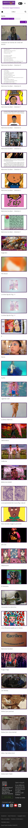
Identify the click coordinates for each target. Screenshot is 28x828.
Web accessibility (5, 819)
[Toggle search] (25, 12)
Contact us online (20, 797)
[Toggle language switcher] (21, 3)
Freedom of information (17, 819)
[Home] (2, 12)
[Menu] (24, 3)
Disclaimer (3, 816)
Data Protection (12, 816)
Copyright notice (21, 816)
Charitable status (5, 822)
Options (22, 22)
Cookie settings (7, 797)
